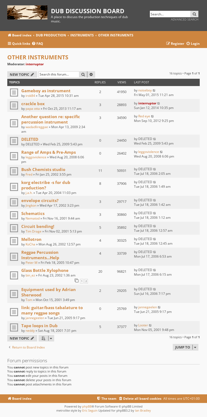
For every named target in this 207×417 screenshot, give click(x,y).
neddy (30, 330)
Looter (143, 325)
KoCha (30, 244)
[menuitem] (37, 43)
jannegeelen (35, 318)
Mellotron (31, 239)
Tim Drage (34, 231)
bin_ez (30, 275)
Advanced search (184, 19)
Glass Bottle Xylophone (44, 270)
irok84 (30, 95)
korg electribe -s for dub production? (45, 185)
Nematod (33, 218)
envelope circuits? (39, 200)
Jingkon (31, 205)
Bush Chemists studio (43, 169)
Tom (29, 300)
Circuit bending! (37, 226)
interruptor (35, 64)
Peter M (31, 262)
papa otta (33, 108)
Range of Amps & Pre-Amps (48, 152)
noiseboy (145, 90)
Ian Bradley (143, 410)
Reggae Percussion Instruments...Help (40, 254)
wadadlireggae (37, 127)
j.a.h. (29, 192)
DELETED (29, 139)
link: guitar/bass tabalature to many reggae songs (52, 310)
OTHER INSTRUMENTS (37, 57)
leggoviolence (36, 157)
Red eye (144, 116)
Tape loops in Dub (39, 325)
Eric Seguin (90, 410)
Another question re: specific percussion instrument (50, 119)
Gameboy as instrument (46, 90)
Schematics (32, 213)
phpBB (87, 406)
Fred (29, 174)
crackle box (33, 103)
